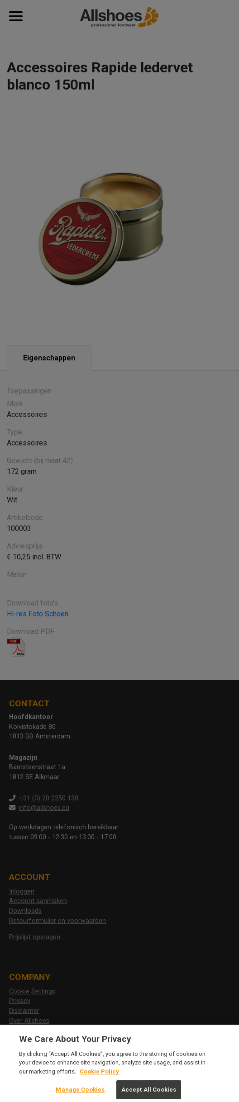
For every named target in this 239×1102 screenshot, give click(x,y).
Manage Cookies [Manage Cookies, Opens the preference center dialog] (80, 1092)
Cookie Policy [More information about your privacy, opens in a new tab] (99, 1074)
